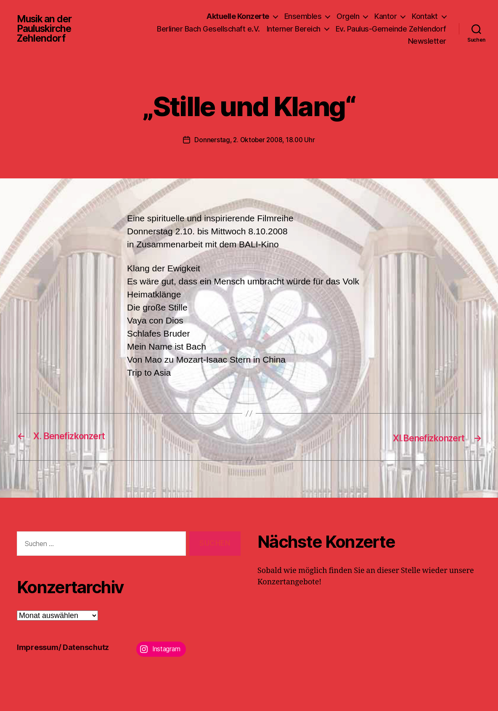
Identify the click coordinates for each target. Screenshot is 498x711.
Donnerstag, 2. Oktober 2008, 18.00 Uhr (255, 139)
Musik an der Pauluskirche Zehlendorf (46, 28)
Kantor (385, 16)
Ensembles (303, 16)
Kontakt (425, 16)
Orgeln (347, 16)
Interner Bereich (294, 28)
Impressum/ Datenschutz (63, 646)
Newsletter (427, 41)
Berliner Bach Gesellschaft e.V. (208, 28)
